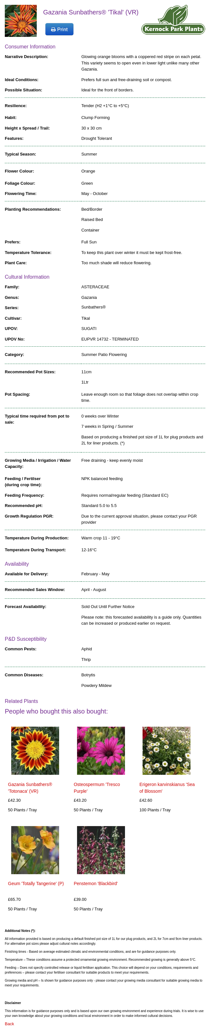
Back (9, 1023)
